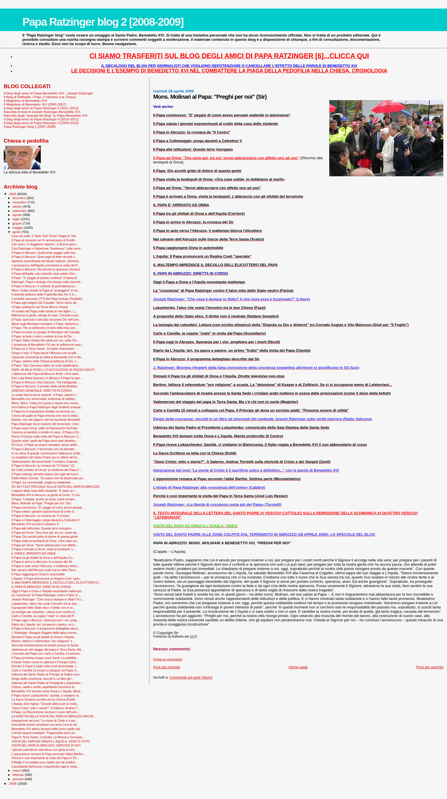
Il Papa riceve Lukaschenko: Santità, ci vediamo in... (46, 695)
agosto (18, 215)
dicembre (20, 198)
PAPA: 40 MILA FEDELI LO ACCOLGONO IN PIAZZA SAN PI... (54, 369)
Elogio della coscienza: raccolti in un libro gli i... (42, 678)
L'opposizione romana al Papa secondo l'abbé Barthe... (48, 754)
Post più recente (166, 667)
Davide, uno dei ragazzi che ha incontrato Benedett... (46, 419)
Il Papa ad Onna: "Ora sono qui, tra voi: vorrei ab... (45, 532)
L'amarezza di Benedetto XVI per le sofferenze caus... (47, 344)
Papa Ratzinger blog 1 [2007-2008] (30, 126)
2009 (13, 194)
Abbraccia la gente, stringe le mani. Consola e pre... (46, 315)
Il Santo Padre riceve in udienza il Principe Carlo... (44, 662)
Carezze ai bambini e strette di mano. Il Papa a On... (46, 432)
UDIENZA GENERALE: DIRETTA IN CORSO (41, 390)
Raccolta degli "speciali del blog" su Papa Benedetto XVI (46, 115)
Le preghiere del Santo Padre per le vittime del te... (45, 457)
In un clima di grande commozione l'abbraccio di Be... (47, 453)
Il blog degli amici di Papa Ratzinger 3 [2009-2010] (41, 123)
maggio (18, 227)
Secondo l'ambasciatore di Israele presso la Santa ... (46, 645)
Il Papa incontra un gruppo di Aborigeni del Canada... (46, 332)
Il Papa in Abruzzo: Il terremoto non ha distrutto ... (44, 449)
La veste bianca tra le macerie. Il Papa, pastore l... (44, 395)
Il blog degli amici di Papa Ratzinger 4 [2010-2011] (41, 119)
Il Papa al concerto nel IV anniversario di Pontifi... (44, 240)
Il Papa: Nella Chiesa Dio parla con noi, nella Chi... (45, 340)
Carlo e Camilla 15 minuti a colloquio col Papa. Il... (45, 670)
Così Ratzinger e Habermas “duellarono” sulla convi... (47, 248)
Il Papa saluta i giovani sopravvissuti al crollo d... (43, 511)
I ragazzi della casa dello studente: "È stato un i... (44, 490)
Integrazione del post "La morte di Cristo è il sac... (44, 720)
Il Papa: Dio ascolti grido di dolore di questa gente (44, 536)
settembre (20, 211)
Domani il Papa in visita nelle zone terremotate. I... (45, 666)
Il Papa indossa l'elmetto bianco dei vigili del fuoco (44, 474)
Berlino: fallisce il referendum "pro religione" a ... (43, 641)
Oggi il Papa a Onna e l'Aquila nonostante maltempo (46, 591)
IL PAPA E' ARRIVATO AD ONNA (33, 553)
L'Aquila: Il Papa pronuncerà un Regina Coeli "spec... (46, 578)
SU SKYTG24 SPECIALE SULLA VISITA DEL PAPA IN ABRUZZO (55, 486)
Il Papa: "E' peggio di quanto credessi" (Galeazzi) (44, 278)
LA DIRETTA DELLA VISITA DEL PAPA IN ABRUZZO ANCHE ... (54, 716)
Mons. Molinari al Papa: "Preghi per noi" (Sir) (41, 503)
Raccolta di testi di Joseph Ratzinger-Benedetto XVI (42, 112)
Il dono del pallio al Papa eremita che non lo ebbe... (45, 415)
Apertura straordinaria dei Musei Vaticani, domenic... (46, 261)
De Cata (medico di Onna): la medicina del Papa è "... (47, 470)
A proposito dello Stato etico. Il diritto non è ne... (43, 607)
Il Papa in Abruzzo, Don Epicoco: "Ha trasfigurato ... (45, 382)
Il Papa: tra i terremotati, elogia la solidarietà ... (42, 482)
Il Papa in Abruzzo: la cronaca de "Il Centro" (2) (42, 465)
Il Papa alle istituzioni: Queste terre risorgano (41, 528)
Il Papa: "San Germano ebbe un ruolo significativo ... (46, 365)
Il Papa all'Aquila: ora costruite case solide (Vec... (44, 273)
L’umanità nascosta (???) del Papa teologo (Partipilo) (46, 298)
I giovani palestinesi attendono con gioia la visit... (44, 749)
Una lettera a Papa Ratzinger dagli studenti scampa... (47, 407)
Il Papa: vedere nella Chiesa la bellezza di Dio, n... (45, 361)
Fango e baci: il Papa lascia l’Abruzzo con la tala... (45, 353)
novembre (20, 202)
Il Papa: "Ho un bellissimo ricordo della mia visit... (44, 327)
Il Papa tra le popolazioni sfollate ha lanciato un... (44, 411)
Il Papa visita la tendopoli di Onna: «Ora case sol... (45, 541)
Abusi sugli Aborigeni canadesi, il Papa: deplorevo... (46, 323)
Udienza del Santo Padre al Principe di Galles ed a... (46, 674)
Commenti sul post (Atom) (191, 677)
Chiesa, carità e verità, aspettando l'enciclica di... (43, 687)
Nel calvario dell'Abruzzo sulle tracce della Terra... (44, 570)
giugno (18, 223)
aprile (17, 232)
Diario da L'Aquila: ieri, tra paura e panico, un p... (44, 624)
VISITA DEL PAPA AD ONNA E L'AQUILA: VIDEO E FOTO (50, 741)
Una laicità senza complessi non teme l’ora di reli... (45, 724)
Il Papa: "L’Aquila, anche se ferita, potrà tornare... (44, 499)
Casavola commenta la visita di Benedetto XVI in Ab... (47, 357)
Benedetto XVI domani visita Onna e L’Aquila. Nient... (47, 691)
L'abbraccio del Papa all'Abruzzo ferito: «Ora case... (46, 373)
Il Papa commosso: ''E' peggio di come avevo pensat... (47, 507)
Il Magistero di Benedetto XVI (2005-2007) (35, 104)
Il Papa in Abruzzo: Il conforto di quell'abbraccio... (44, 286)
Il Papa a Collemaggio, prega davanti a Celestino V (45, 520)
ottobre (18, 206)
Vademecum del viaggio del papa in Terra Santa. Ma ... (48, 649)
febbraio (19, 774)
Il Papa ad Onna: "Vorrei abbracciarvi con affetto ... (45, 545)
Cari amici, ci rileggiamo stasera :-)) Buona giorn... (44, 244)
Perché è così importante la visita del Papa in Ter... (45, 758)
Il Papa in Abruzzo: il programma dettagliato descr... (45, 628)
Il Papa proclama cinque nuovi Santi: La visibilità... (44, 658)
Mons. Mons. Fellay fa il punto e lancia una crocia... (45, 403)
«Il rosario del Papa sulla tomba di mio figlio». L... (44, 311)
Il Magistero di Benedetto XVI (25, 100)
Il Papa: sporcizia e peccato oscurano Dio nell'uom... (46, 319)
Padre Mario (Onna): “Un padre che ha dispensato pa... (48, 478)
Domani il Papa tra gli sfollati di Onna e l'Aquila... (43, 637)
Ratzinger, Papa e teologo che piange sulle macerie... (47, 282)
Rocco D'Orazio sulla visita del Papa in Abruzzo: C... (46, 436)
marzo (17, 770)
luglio (17, 219)
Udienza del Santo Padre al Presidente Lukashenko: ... (48, 683)
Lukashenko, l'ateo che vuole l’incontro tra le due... (45, 603)
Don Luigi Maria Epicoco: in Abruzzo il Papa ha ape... (46, 378)
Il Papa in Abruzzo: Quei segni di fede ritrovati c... (44, 256)
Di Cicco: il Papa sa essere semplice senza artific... (45, 444)
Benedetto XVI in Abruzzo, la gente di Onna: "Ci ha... (46, 495)
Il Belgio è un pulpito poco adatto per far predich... (44, 762)
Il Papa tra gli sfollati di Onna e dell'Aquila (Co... (43, 557)
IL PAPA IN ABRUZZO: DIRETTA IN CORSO (41, 586)
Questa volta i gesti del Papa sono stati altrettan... (44, 440)
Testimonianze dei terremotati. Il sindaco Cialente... (45, 461)
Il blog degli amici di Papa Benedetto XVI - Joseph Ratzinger (48, 93)
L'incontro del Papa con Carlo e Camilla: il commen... (46, 653)
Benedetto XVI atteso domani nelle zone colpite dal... (46, 729)
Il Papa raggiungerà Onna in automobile (38, 574)
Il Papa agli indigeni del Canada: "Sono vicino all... (44, 302)
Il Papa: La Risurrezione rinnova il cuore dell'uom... (45, 712)
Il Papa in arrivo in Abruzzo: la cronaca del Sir (41, 561)
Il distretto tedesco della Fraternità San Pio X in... (44, 294)
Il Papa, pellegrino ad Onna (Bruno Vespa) (39, 307)
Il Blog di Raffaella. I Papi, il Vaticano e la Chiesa (40, 97)
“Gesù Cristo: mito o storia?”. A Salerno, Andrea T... (45, 708)
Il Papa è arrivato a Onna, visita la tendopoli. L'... (43, 549)
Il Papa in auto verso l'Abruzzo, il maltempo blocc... (45, 566)
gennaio (19, 779)
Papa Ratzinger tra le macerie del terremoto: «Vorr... (46, 424)
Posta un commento (167, 659)
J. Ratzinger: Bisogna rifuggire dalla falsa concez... (45, 632)
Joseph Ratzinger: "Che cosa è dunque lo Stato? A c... (47, 599)
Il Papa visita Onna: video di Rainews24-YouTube (44, 428)
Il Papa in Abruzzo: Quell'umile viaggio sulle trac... (44, 252)
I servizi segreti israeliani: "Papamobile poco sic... (44, 733)
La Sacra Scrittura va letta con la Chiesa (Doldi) (43, 699)
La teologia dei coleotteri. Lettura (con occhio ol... (44, 612)
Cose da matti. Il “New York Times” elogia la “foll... (44, 236)
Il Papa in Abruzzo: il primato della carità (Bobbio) (44, 386)
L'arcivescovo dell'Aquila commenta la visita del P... (45, 265)
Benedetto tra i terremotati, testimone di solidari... (44, 398)
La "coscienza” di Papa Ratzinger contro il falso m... (45, 595)
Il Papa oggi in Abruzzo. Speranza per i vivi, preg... (45, 620)
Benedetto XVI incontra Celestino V (35, 524)
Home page (298, 667)
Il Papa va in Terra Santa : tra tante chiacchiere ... (44, 348)
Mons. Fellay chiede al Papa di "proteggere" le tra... (45, 290)
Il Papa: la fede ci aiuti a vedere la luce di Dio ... (43, 336)
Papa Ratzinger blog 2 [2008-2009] (102, 22)
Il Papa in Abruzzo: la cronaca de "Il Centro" (40, 515)
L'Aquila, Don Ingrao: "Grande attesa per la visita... (45, 703)
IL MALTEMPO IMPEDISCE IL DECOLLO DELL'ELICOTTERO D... (56, 582)
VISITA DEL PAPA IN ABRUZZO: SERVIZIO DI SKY (46, 745)
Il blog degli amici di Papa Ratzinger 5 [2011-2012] (41, 108)
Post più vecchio (429, 667)
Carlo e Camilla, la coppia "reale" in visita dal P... (43, 616)
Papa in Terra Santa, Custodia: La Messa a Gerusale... (47, 737)
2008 (13, 783)
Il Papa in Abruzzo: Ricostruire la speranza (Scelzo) (45, 269)
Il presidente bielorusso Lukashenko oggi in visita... (45, 766)
